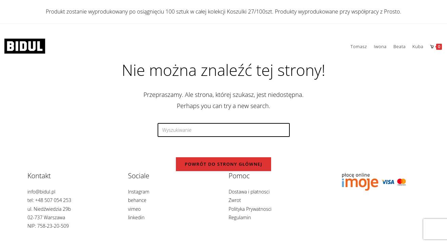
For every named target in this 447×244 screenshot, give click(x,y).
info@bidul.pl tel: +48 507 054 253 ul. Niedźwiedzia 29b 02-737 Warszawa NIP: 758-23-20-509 (49, 216)
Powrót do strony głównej (223, 164)
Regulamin (239, 224)
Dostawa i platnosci (248, 199)
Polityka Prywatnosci (249, 215)
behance (137, 207)
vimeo (134, 215)
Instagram (138, 199)
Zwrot (234, 207)
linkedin (136, 224)
